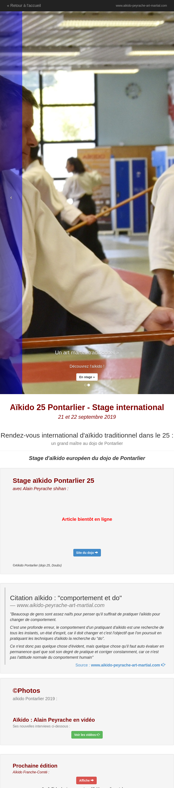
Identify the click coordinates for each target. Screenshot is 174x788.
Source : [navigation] (120, 665)
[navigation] (87, 552)
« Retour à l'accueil (24, 5)
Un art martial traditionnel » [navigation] (87, 353)
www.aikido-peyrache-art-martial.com (141, 5)
